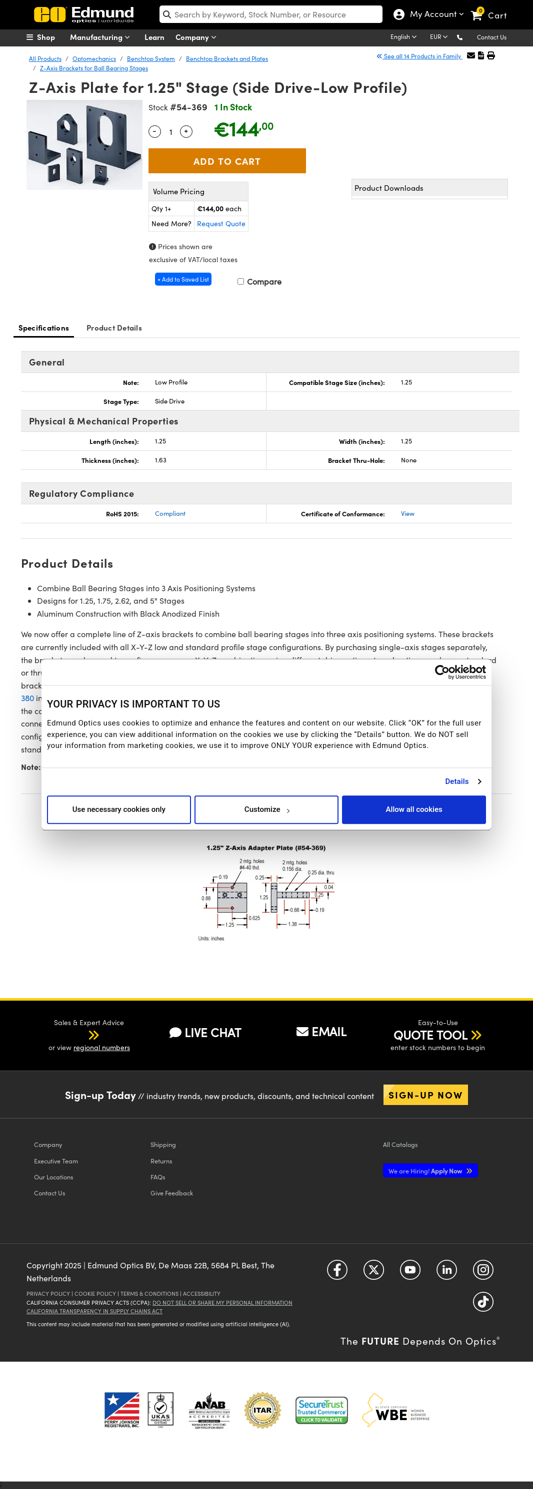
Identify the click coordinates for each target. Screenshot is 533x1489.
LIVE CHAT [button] (205, 1032)
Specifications (44, 327)
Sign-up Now (425, 1094)
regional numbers (102, 1047)
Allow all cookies (414, 809)
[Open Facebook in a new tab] (337, 1273)
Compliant (170, 513)
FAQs (158, 1176)
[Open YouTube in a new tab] (410, 1273)
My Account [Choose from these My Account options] (431, 14)
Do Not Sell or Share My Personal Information (222, 1302)
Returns (161, 1160)
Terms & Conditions (149, 1293)
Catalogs (400, 1144)
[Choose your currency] (440, 37)
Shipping (163, 1144)
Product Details (114, 327)
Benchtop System (151, 58)
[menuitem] (51, 37)
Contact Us (491, 37)
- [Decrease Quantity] (154, 130)
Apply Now (426, 1170)
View (407, 513)
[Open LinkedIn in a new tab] (447, 1273)
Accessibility (201, 1293)
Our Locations (54, 1176)
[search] (271, 14)
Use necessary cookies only (119, 809)
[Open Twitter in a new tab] (373, 1273)
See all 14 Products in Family (419, 56)
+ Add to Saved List (183, 279)
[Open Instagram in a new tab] (483, 1273)
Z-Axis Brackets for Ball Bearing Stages (94, 68)
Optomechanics (94, 58)
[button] (468, 36)
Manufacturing (102, 37)
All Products (45, 58)
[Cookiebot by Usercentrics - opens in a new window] (442, 672)
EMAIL (321, 1031)
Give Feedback (171, 1192)
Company (198, 37)
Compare (260, 281)
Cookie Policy (95, 1293)
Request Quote (221, 223)
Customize (266, 809)
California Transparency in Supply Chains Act (94, 1311)
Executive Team (56, 1160)
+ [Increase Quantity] (186, 130)
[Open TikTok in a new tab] (483, 1305)
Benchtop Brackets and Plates (227, 58)
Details (456, 781)
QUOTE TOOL (431, 1035)
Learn (154, 36)
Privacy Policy (48, 1293)
